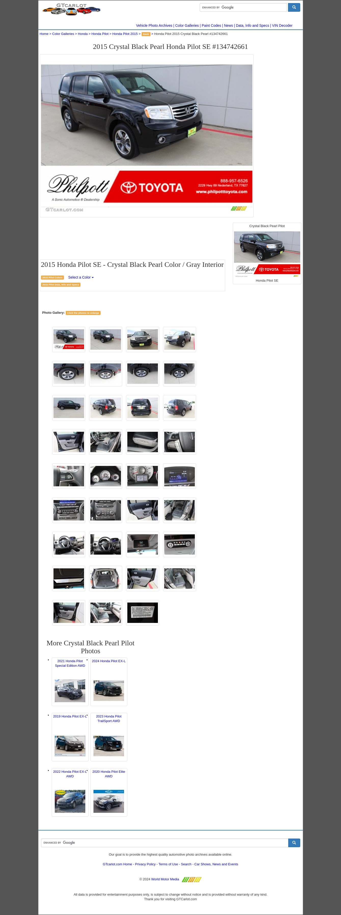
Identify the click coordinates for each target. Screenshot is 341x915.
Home (44, 34)
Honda (83, 34)
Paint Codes (211, 25)
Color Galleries (187, 25)
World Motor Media (165, 879)
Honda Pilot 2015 (125, 34)
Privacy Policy (145, 864)
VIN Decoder (282, 25)
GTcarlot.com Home (117, 864)
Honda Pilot (99, 34)
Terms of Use (168, 864)
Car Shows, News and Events (216, 864)
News (228, 25)
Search (186, 864)
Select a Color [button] (81, 277)
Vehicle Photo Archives (154, 25)
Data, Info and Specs (252, 25)
